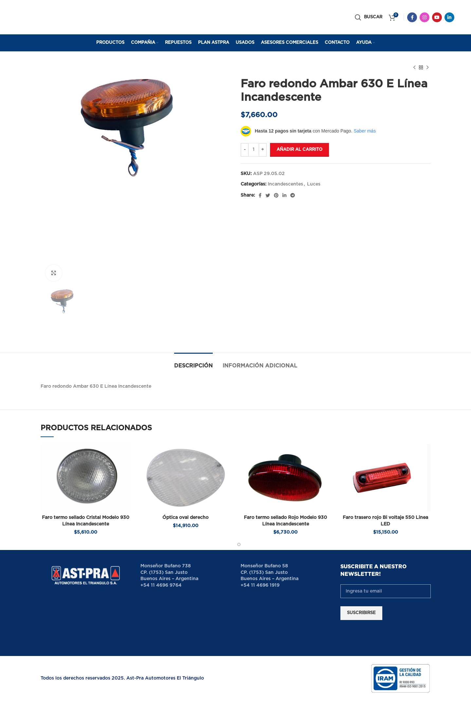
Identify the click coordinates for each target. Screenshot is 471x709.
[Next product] (427, 67)
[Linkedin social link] (449, 17)
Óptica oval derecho (185, 517)
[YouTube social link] (437, 17)
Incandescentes (285, 184)
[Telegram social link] (292, 195)
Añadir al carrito (299, 150)
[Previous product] (414, 67)
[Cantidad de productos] (254, 150)
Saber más (364, 130)
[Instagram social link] (424, 17)
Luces (313, 184)
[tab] (193, 363)
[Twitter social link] (267, 195)
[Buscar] (369, 17)
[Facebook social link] (412, 17)
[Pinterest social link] (276, 195)
